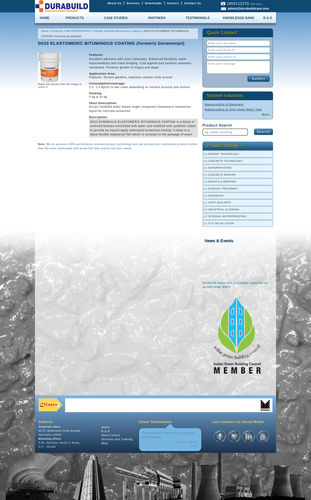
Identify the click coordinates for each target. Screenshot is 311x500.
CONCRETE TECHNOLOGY (225, 161)
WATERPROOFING (220, 167)
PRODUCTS (75, 18)
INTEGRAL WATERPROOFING (227, 216)
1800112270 (238, 4)
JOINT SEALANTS (219, 202)
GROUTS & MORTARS (222, 181)
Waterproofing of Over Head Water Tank (233, 109)
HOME (44, 18)
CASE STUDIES (116, 18)
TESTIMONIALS (198, 18)
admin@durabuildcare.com (248, 8)
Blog (104, 443)
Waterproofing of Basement (224, 104)
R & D (267, 18)
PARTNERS (157, 18)
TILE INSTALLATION (221, 223)
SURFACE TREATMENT (223, 188)
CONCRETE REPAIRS (222, 174)
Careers (173, 3)
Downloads (153, 3)
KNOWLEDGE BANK (238, 18)
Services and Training (117, 439)
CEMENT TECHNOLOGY (223, 154)
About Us (114, 3)
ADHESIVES (216, 195)
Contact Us (192, 3)
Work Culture (110, 435)
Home (105, 427)
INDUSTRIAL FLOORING (223, 209)
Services (133, 3)
